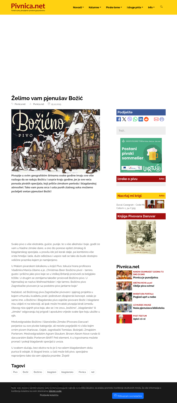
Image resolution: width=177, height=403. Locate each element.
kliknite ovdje (55, 391)
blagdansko (67, 372)
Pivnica (82, 372)
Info (150, 7)
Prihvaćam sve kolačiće (128, 396)
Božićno (38, 372)
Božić (25, 372)
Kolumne (94, 7)
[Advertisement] (88, 74)
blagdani (51, 372)
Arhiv (162, 179)
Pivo (15, 372)
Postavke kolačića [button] (49, 395)
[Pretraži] (161, 7)
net (92, 372)
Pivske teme (113, 7)
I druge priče (134, 7)
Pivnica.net (19, 104)
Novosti (77, 7)
